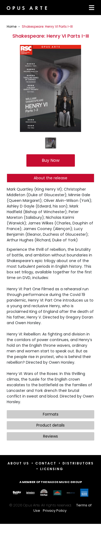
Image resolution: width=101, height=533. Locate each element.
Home (11, 26)
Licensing (51, 469)
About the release (50, 178)
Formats (50, 414)
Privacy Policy (55, 510)
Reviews (50, 436)
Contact (45, 463)
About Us (18, 463)
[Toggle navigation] (90, 7)
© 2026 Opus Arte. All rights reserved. (50, 508)
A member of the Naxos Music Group (50, 482)
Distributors (78, 463)
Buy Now (51, 160)
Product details (50, 425)
